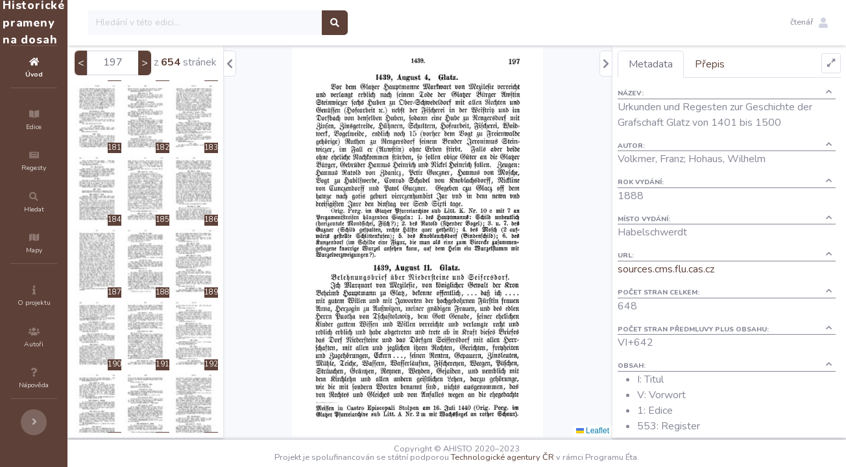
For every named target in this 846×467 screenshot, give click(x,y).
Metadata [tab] (674, 64)
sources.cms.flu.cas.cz (689, 269)
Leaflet (616, 430)
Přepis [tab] (733, 64)
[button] (809, 22)
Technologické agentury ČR (541, 457)
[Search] (283, 22)
